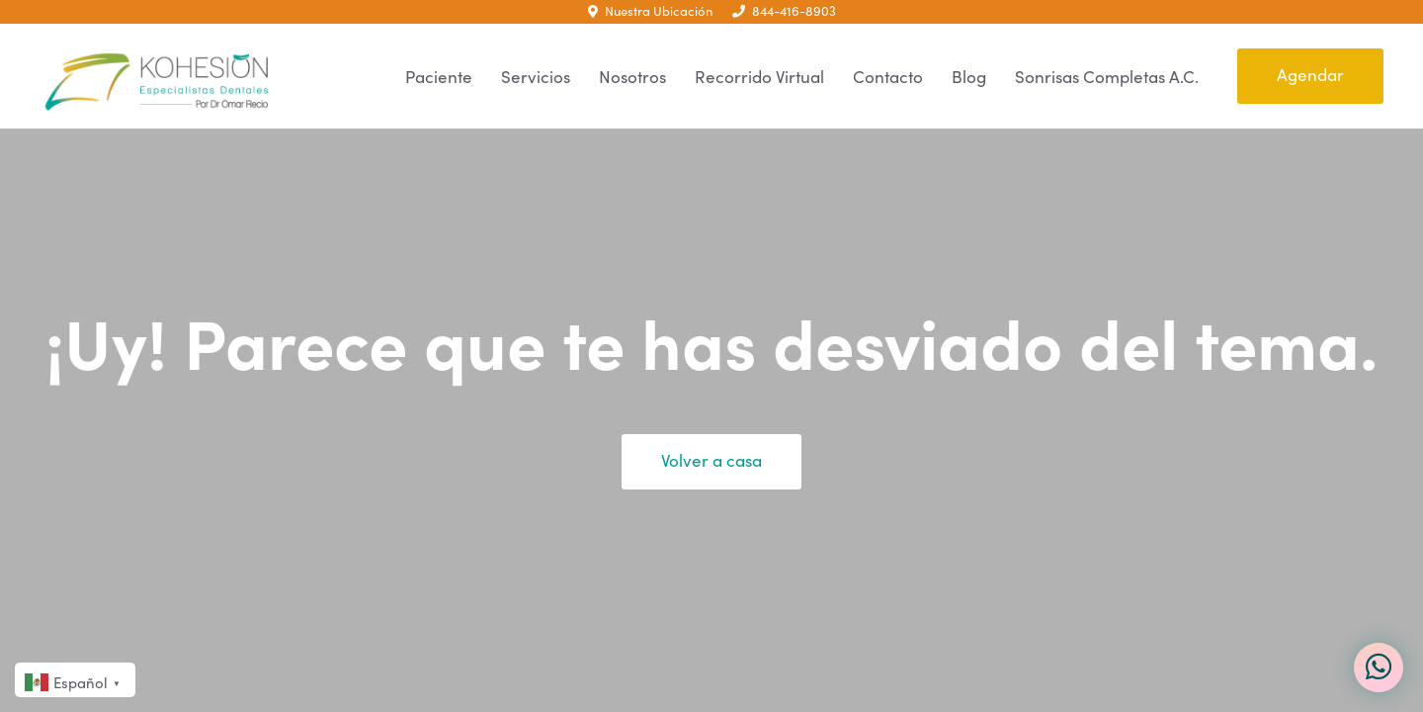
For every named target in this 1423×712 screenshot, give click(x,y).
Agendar (1310, 74)
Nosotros (632, 76)
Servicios (535, 76)
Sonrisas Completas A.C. (1107, 76)
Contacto (888, 76)
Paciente (438, 76)
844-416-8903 (784, 11)
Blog (969, 76)
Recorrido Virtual (759, 76)
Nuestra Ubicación (650, 11)
